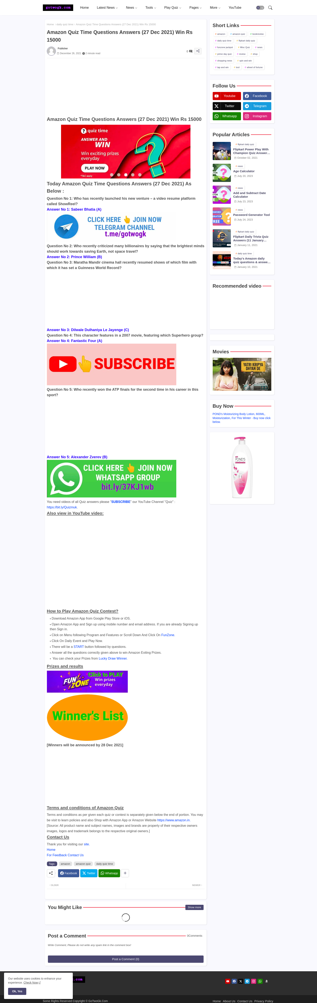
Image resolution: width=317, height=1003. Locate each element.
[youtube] (227, 981)
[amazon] (266, 981)
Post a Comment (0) (125, 959)
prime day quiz (224, 54)
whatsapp (229, 116)
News (130, 7)
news (259, 47)
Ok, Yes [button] (17, 991)
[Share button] (125, 873)
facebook (260, 96)
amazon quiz (83, 863)
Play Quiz (171, 7)
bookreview (258, 34)
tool (238, 67)
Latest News (106, 7)
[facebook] (234, 981)
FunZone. (168, 635)
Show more (194, 907)
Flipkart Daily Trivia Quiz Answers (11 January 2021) (250, 238)
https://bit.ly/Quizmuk (62, 507)
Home (84, 7)
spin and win (245, 60)
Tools (149, 7)
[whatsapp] (260, 981)
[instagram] (253, 981)
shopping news (224, 60)
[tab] (84, 7)
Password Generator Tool (251, 214)
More (213, 7)
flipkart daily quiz (247, 40)
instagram (260, 116)
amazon (65, 863)
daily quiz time (65, 24)
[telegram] (247, 981)
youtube (229, 96)
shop (255, 54)
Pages (194, 7)
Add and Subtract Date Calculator (249, 194)
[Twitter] (88, 873)
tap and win (223, 67)
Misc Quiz (245, 47)
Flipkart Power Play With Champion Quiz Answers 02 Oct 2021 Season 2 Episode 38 (251, 151)
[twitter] (240, 981)
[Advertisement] (126, 86)
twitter (229, 106)
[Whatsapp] (109, 873)
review (242, 54)
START (79, 646)
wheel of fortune (255, 67)
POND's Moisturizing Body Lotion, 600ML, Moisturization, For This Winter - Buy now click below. (242, 417)
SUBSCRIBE (120, 502)
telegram (260, 106)
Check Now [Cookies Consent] (30, 982)
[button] (260, 8)
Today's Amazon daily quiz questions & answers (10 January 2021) (252, 260)
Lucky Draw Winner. (113, 658)
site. (87, 844)
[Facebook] (68, 873)
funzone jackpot (225, 47)
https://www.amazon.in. (174, 820)
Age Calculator (244, 171)
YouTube (235, 7)
